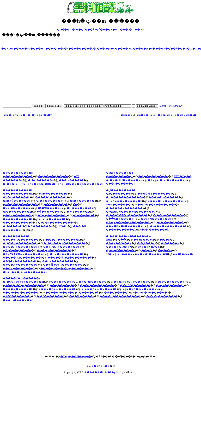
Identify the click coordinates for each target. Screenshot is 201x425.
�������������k (124, 197)
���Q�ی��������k (61, 246)
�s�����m (170, 243)
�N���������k (52, 193)
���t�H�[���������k (120, 296)
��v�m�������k (156, 218)
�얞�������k (116, 292)
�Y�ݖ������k (16, 197)
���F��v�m (144, 239)
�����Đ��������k (165, 201)
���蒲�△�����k (163, 197)
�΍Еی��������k (17, 250)
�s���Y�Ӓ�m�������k (126, 215)
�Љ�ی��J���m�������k (128, 222)
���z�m (165, 250)
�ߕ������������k (168, 226)
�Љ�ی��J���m (119, 243)
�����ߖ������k (51, 197)
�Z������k (84, 215)
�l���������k (17, 211)
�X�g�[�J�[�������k (167, 180)
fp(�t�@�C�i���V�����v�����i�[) (136, 254)
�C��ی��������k (67, 254)
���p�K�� (100, 365)
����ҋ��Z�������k (125, 226)
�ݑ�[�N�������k (151, 292)
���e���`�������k (21, 292)
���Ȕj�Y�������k (155, 193)
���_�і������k (93, 281)
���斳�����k (81, 296)
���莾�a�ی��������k (63, 264)
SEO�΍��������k (62, 226)
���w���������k (97, 285)
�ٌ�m (109, 239)
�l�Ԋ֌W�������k (135, 285)
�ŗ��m (164, 239)
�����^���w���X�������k (71, 292)
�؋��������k (119, 193)
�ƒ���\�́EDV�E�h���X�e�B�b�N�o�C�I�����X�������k (53, 183)
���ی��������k (19, 268)
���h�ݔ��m (131, 29)
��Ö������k (56, 204)
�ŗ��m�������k (168, 215)
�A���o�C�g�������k (23, 285)
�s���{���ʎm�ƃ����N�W (94, 29)
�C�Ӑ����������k (124, 201)
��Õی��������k (57, 261)
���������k (60, 281)
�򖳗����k (75, 204)
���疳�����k (71, 180)
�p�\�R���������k (56, 222)
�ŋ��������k (83, 200)
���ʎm (146, 250)
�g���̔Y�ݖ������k (140, 289)
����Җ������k (17, 222)
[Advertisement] (100, 76)
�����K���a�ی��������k (65, 268)
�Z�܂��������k (52, 215)
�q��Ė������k (16, 200)
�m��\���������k (20, 204)
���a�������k (18, 300)
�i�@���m (146, 243)
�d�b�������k (52, 219)
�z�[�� (63, 29)
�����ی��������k (21, 239)
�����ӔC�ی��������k (69, 257)
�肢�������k (79, 208)
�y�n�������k (155, 229)
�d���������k (172, 281)
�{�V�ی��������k (20, 243)
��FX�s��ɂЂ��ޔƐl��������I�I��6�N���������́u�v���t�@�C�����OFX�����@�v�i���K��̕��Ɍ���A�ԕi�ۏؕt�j (101, 48)
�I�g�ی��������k (63, 239)
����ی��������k (20, 246)
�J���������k (50, 200)
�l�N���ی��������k (64, 243)
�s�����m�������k (125, 208)
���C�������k (120, 183)
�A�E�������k (17, 296)
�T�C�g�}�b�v (40, 115)
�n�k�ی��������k (54, 250)
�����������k (18, 176)
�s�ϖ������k (40, 180)
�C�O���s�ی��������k (25, 272)
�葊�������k (48, 211)
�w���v (127, 115)
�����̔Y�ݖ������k (57, 289)
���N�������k (17, 215)
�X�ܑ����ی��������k (23, 254)
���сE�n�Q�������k (133, 281)
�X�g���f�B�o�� (75, 356)
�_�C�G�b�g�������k (23, 281)
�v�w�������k (170, 285)
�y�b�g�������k (161, 296)
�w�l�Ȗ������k (17, 208)
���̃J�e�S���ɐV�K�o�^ (178, 115)
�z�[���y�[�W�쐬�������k (27, 226)
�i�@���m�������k (156, 204)
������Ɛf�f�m (119, 246)
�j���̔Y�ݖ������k (98, 289)
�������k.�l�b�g (99, 372)
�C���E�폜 (145, 115)
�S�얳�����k (49, 208)
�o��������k (119, 176)
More (162, 105)
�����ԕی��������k (22, 257)
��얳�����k (78, 211)
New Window (174, 105)
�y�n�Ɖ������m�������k (130, 211)
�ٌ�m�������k (119, 204)
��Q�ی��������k (20, 261)
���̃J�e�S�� (14, 115)
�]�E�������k (50, 296)
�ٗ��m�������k (120, 218)
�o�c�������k (170, 222)
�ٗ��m (123, 239)
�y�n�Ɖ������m (121, 250)
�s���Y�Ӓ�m (148, 246)
